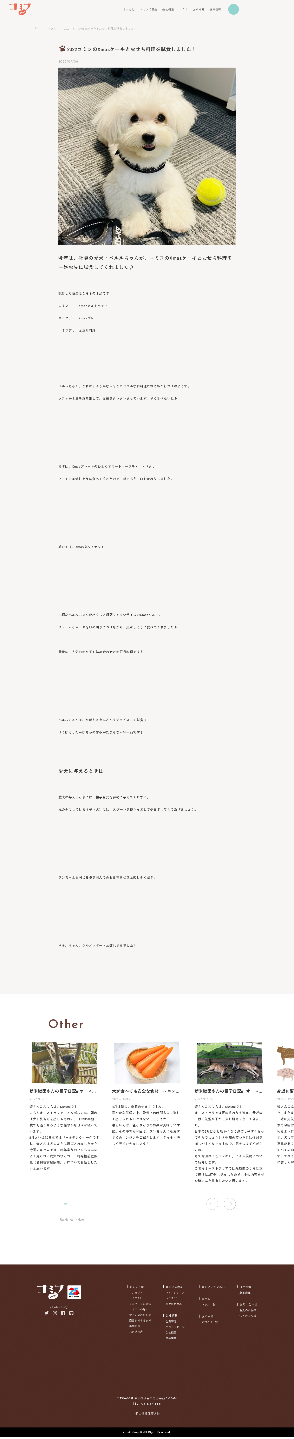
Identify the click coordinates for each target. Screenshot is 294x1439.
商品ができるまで (140, 1322)
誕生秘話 (134, 1328)
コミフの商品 (148, 9)
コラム (183, 9)
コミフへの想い (138, 1311)
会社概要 (168, 9)
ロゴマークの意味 (140, 1305)
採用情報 (215, 9)
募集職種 (245, 1294)
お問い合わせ (248, 1306)
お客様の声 (136, 1333)
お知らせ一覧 (210, 1324)
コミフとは (127, 9)
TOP (36, 28)
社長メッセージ (175, 1328)
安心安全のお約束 (140, 1316)
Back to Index (71, 1222)
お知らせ (199, 9)
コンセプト (136, 1294)
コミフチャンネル (213, 1288)
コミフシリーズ (175, 1294)
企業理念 (170, 1323)
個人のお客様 (248, 1312)
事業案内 (170, 1340)
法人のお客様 (248, 1317)
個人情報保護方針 (148, 1415)
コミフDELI (172, 1300)
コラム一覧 (208, 1306)
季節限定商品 (173, 1305)
